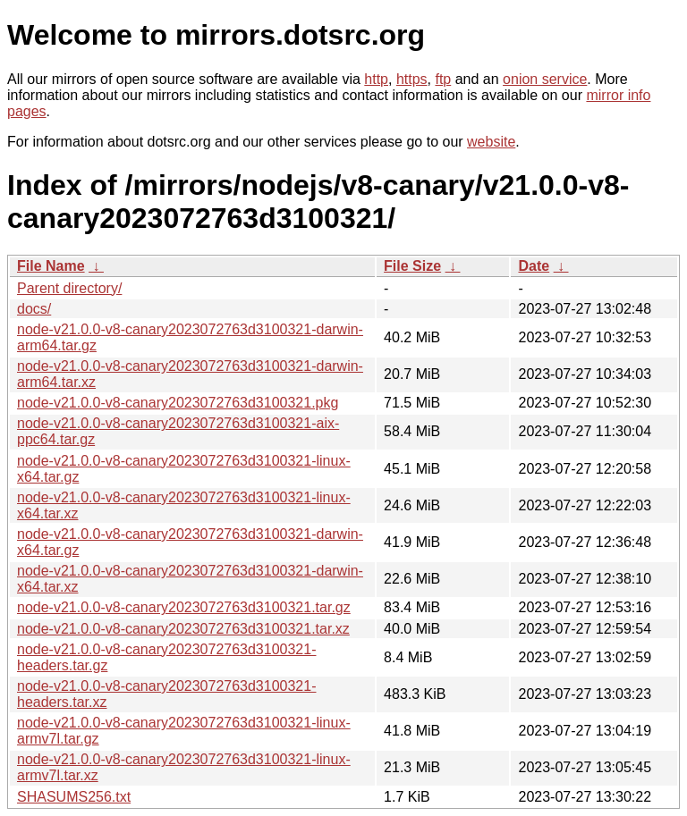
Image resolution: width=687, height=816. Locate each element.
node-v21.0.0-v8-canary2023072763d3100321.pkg (177, 402)
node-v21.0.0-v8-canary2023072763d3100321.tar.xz (183, 628)
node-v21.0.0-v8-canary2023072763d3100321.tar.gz (184, 607)
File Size (412, 265)
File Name (51, 265)
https (412, 79)
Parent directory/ (69, 288)
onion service (545, 79)
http (376, 79)
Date (533, 265)
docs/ (34, 308)
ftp (443, 79)
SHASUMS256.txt (74, 796)
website (491, 141)
